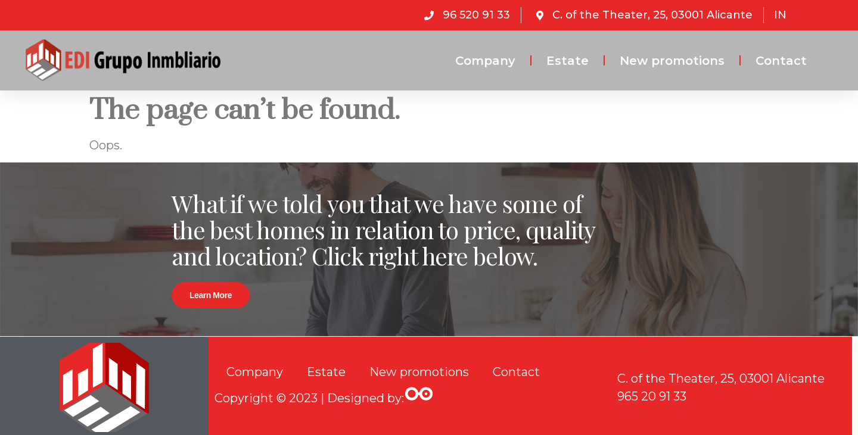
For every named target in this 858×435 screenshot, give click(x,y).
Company (485, 61)
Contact (781, 61)
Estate (567, 61)
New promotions (672, 61)
